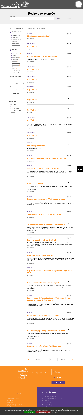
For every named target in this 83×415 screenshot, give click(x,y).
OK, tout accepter (30, 412)
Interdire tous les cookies (43, 412)
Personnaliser (55, 412)
